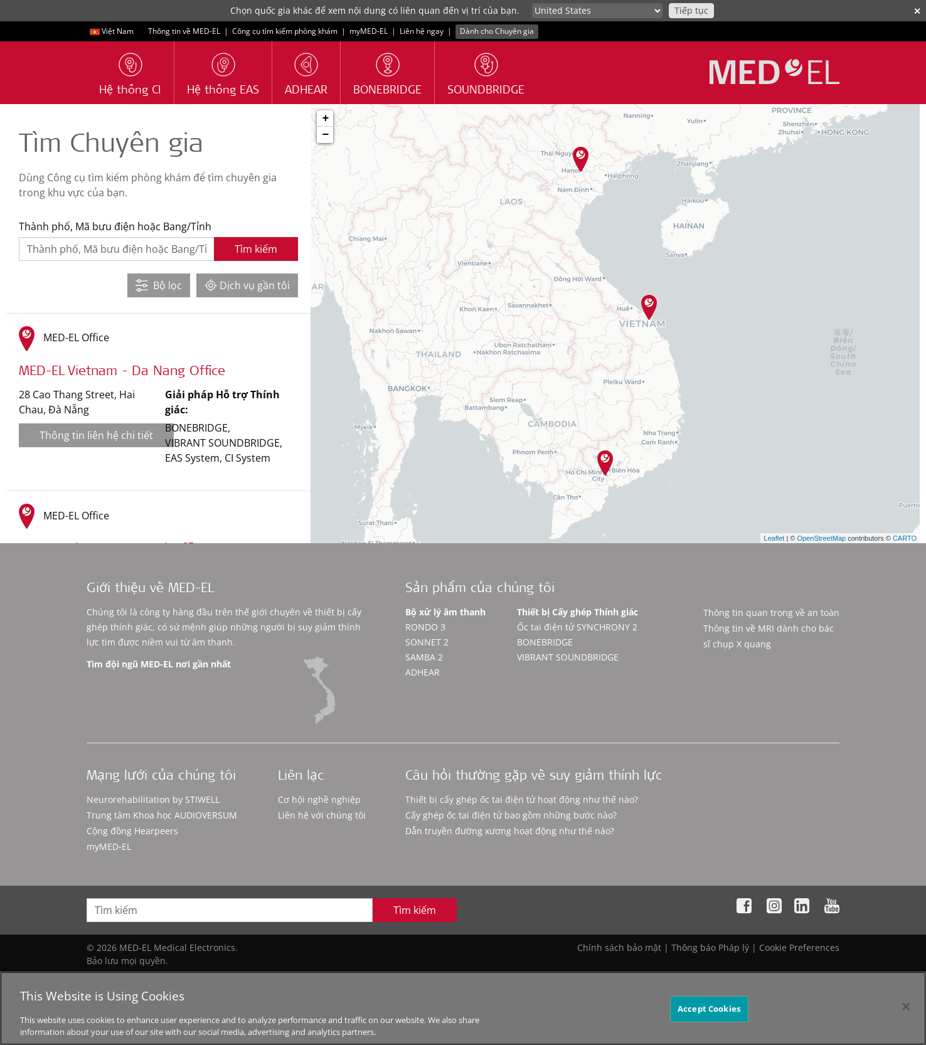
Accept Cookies (709, 1008)
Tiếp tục (691, 10)
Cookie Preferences (799, 947)
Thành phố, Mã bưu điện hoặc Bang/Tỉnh (115, 226)
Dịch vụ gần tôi (247, 285)
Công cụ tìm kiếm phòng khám (285, 31)
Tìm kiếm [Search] (414, 910)
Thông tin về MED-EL (184, 31)
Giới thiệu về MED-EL (150, 589)
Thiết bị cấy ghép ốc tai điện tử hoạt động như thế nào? (521, 799)
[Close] (906, 1007)
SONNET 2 (427, 642)
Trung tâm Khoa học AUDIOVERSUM (162, 815)
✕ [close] (917, 11)
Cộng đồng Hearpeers (132, 831)
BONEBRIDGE (545, 642)
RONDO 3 (425, 627)
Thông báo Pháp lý (710, 947)
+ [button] (325, 118)
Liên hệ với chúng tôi (322, 815)
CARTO (905, 538)
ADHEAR (422, 672)
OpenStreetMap (821, 538)
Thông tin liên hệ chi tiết (96, 435)
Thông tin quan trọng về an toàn (771, 612)
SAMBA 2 (424, 657)
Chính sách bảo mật (619, 947)
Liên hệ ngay (422, 31)
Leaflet (774, 538)
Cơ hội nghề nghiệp (319, 799)
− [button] (325, 134)
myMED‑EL (368, 31)
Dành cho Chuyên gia (497, 31)
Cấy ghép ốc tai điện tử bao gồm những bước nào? (511, 815)
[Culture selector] (597, 10)
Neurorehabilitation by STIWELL (153, 799)
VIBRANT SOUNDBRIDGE (568, 657)
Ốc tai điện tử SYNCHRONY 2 (577, 627)
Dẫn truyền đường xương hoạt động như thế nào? (509, 831)
